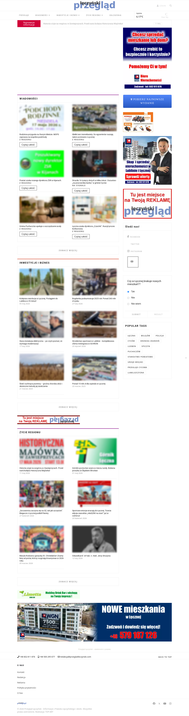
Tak (131, 291)
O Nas (20, 693)
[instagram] (134, 251)
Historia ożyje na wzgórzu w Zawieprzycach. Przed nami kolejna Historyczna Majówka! (83, 23)
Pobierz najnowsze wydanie (147, 101)
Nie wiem (134, 303)
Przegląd (24, 15)
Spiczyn (146, 346)
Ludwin (132, 346)
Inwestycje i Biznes (67, 15)
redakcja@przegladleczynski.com (75, 656)
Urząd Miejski (135, 362)
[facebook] (133, 236)
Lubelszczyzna (136, 372)
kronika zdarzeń (149, 341)
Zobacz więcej (68, 250)
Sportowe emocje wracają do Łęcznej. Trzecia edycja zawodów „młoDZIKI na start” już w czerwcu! (91, 513)
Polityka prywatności (26, 687)
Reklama (21, 682)
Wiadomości (41, 15)
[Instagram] (170, 703)
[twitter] (133, 244)
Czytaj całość (28, 144)
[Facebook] (154, 703)
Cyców (131, 341)
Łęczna (131, 336)
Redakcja (21, 677)
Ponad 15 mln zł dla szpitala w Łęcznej (88, 384)
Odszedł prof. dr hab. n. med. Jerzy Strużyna (91, 556)
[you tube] (132, 262)
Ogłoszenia (115, 15)
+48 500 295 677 (47, 656)
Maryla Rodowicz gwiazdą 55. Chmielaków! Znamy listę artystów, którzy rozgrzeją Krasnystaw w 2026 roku (41, 558)
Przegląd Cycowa (137, 367)
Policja (160, 336)
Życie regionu (93, 15)
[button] (161, 5)
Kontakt (20, 672)
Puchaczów (134, 351)
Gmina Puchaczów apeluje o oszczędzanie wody (40, 226)
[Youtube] (164, 703)
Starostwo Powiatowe (140, 357)
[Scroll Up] (165, 657)
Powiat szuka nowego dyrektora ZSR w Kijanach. (40, 180)
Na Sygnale (79, 185)
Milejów (145, 336)
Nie (131, 297)
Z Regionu (25, 139)
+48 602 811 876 (27, 656)
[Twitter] (159, 703)
